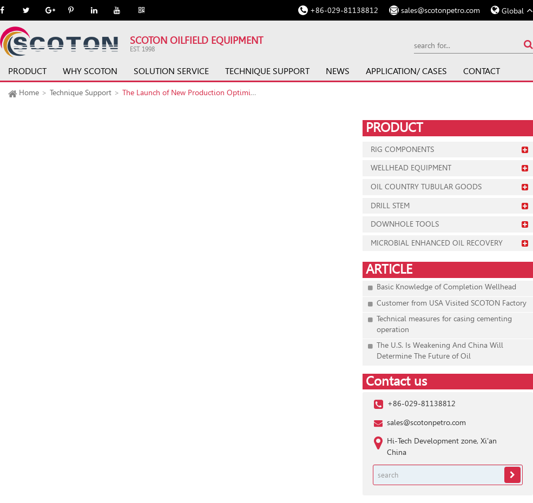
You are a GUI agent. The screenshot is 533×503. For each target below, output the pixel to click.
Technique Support (267, 71)
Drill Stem (390, 205)
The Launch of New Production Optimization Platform (212, 92)
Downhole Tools (405, 224)
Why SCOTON (90, 71)
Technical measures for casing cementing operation (444, 324)
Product (27, 71)
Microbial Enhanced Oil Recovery (437, 243)
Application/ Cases (406, 71)
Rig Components (402, 149)
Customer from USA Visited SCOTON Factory (452, 303)
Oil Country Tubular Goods (426, 186)
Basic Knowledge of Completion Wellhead (446, 286)
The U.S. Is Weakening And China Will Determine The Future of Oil (440, 350)
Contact (481, 71)
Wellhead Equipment (411, 167)
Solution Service (171, 71)
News (338, 71)
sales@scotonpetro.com (440, 10)
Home (29, 92)
